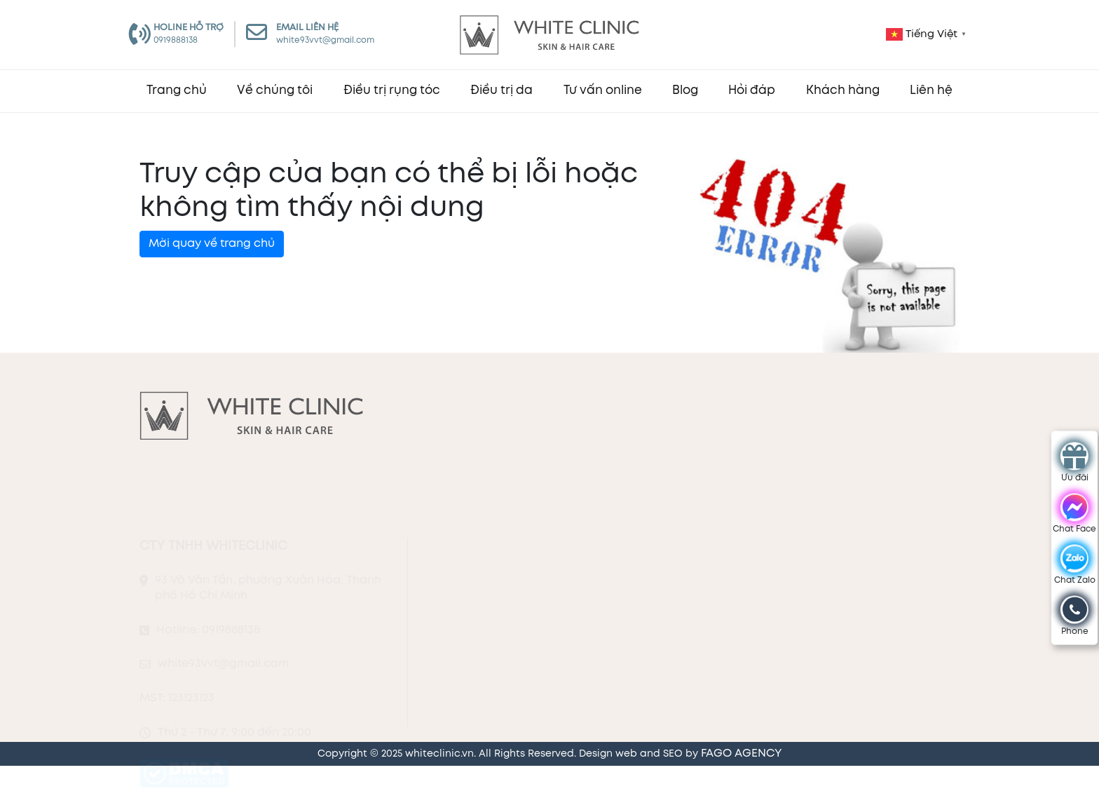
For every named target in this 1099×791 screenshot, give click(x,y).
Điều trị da (501, 91)
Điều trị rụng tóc (391, 91)
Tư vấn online (603, 91)
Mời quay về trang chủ (212, 243)
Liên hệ (931, 91)
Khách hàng (843, 91)
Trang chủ (176, 91)
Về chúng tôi (275, 91)
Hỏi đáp (751, 91)
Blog (685, 91)
